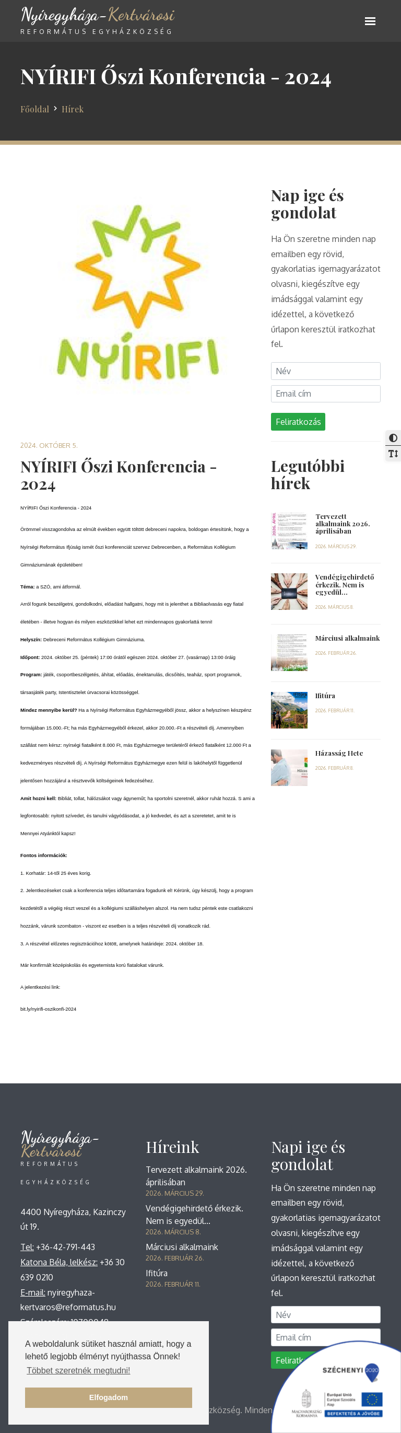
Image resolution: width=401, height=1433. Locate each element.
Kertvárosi (97, 26)
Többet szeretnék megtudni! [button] (78, 1370)
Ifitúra (325, 695)
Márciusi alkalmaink (347, 637)
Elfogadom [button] (108, 1397)
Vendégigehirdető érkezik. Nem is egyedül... (344, 584)
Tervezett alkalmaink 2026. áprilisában (342, 524)
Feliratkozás (298, 422)
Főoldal (34, 108)
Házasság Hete (339, 752)
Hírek (73, 108)
